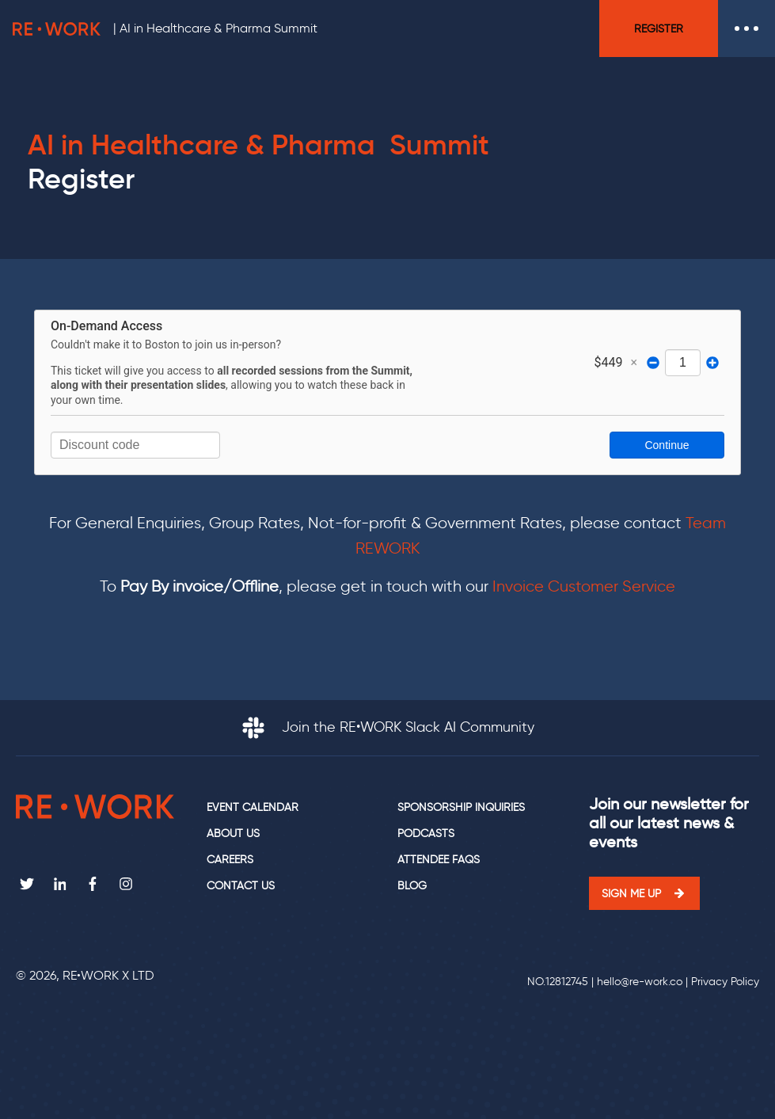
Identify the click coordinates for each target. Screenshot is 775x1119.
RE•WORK (57, 28)
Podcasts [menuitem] (425, 833)
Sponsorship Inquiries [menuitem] (461, 807)
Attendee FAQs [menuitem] (438, 859)
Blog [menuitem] (412, 886)
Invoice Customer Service (583, 586)
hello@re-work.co (639, 981)
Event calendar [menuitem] (252, 807)
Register (658, 28)
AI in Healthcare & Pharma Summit (218, 28)
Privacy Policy (725, 981)
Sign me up (631, 893)
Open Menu (746, 28)
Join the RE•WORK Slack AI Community (387, 727)
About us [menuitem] (233, 833)
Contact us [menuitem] (241, 886)
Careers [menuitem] (230, 859)
